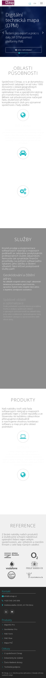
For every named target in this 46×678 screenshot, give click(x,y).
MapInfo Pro (9, 624)
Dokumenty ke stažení (13, 658)
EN (35, 3)
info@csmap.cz (10, 596)
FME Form (8, 633)
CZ (30, 3)
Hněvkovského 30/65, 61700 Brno (18, 605)
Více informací (23, 50)
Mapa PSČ (8, 642)
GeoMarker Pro (10, 629)
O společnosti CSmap (13, 653)
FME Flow (8, 638)
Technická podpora (12, 667)
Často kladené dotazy (13, 662)
